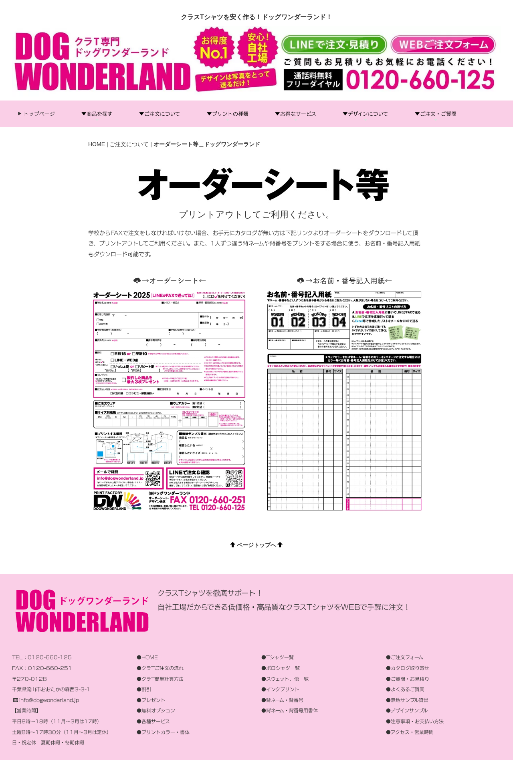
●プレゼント (151, 700)
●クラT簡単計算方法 (160, 679)
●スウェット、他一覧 (285, 679)
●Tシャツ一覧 (277, 657)
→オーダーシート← (169, 280)
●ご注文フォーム (404, 657)
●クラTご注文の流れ (160, 668)
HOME (96, 144)
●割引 (144, 689)
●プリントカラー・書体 (163, 732)
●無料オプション (156, 711)
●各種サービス (153, 721)
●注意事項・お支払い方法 (415, 721)
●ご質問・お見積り (407, 679)
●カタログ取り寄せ (407, 668)
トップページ (38, 114)
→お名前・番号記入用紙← (344, 280)
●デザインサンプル (407, 711)
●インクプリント (280, 689)
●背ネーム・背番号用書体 (289, 711)
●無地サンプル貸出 (407, 700)
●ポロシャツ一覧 (280, 668)
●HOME (147, 657)
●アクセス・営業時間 (410, 732)
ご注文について (129, 144)
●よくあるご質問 (405, 689)
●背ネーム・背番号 (282, 700)
